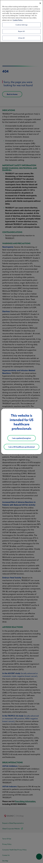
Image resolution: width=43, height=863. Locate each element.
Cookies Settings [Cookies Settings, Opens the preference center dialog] (21, 25)
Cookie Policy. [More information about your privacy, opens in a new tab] (18, 20)
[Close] (40, 3)
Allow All (21, 38)
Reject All (21, 31)
